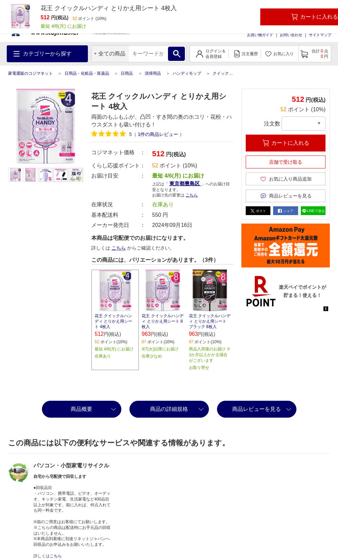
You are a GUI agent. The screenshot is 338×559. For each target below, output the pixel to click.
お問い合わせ (291, 35)
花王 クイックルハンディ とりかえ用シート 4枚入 (113, 321)
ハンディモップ (187, 73)
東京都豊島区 (185, 183)
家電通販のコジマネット (30, 73)
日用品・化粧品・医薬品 (87, 73)
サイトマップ (320, 35)
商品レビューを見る (256, 409)
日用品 (127, 73)
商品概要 (81, 409)
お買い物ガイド (260, 35)
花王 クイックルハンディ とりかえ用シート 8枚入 (162, 321)
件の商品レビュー (158, 134)
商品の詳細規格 (169, 409)
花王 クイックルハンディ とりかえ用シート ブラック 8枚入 (210, 321)
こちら (192, 195)
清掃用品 (153, 73)
